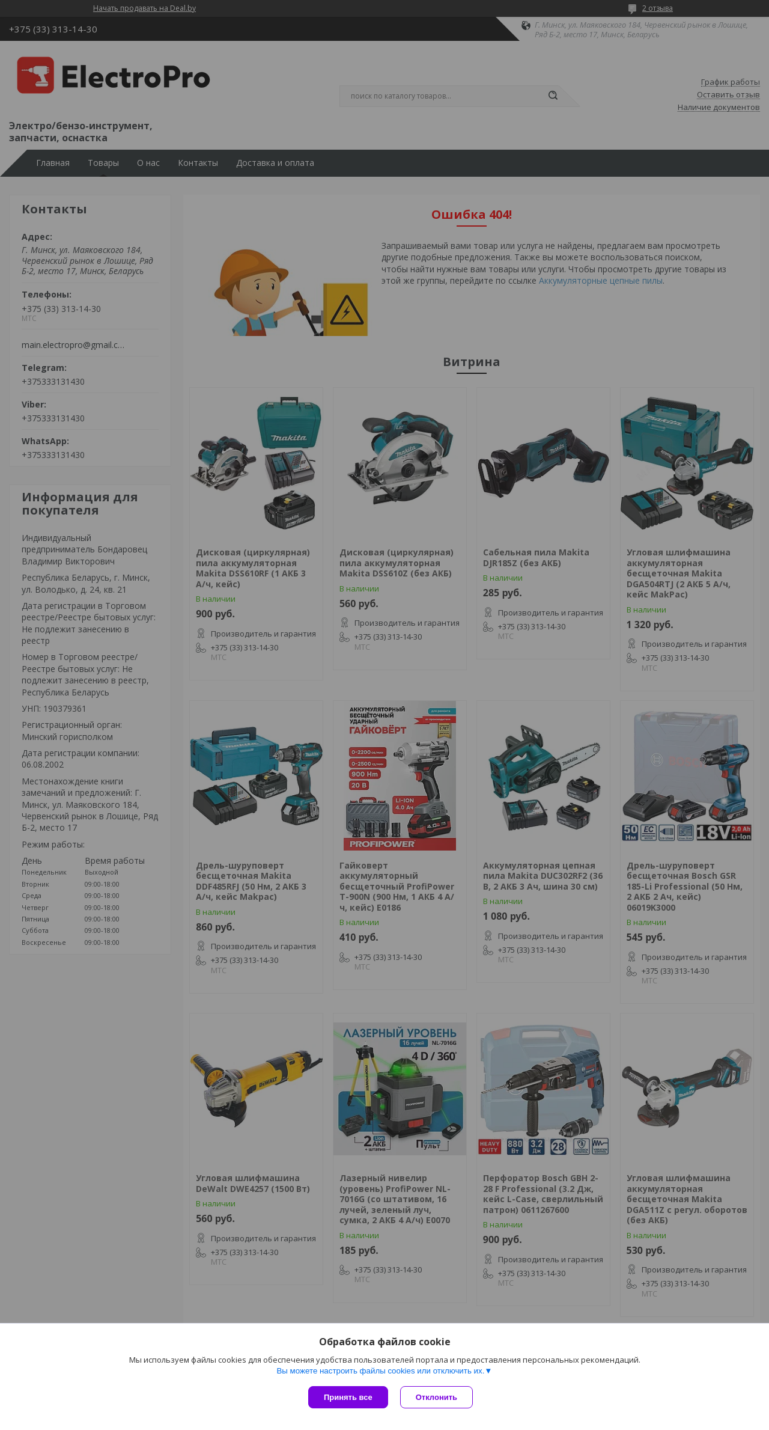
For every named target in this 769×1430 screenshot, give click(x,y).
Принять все (348, 1397)
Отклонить (436, 1397)
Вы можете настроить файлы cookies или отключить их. (380, 1370)
